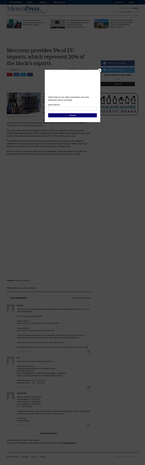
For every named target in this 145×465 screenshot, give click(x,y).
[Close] (99, 70)
